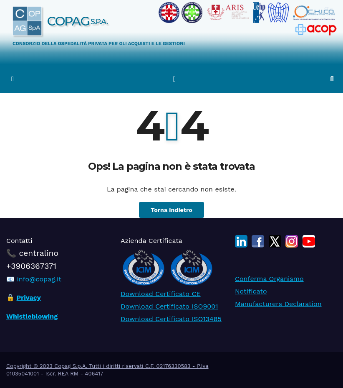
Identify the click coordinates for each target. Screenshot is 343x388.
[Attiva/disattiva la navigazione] (174, 78)
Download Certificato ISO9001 (169, 306)
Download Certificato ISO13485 (171, 318)
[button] (332, 79)
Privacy (29, 297)
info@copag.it (39, 279)
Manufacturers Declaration (278, 304)
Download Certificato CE (161, 293)
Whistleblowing (32, 316)
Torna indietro (171, 210)
